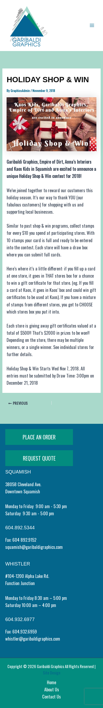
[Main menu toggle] (92, 25)
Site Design (51, 672)
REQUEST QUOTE (39, 458)
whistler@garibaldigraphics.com (32, 638)
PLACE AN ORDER (39, 437)
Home (51, 682)
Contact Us (51, 696)
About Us (51, 689)
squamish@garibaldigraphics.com (34, 547)
